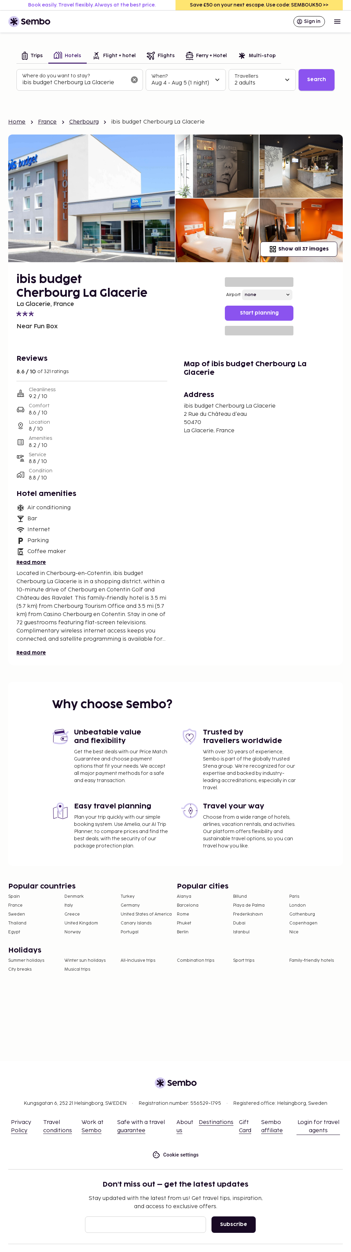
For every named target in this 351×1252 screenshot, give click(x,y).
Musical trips (77, 969)
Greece (72, 914)
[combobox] (74, 82)
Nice (294, 932)
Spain (14, 896)
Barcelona (187, 905)
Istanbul (241, 932)
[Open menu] (337, 21)
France (47, 122)
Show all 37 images (299, 249)
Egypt (14, 932)
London (297, 905)
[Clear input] (134, 80)
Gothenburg (302, 914)
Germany (130, 905)
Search (316, 79)
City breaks (20, 969)
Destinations (216, 1122)
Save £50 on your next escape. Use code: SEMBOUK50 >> (259, 5)
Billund (240, 896)
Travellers (246, 76)
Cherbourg (84, 122)
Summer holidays (26, 960)
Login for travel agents (318, 1126)
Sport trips (243, 960)
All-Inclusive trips (138, 960)
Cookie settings (175, 1155)
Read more (31, 562)
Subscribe (233, 1224)
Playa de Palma (249, 905)
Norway (72, 932)
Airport (233, 294)
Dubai (239, 923)
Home (17, 122)
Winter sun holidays (85, 960)
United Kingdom (81, 923)
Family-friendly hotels (311, 960)
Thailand (17, 923)
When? (160, 76)
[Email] (145, 1224)
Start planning (259, 313)
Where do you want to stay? (56, 76)
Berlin (183, 932)
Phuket (184, 923)
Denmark (74, 896)
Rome (183, 914)
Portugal (129, 932)
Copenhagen (303, 923)
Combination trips (195, 960)
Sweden (16, 914)
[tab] (32, 56)
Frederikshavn (248, 914)
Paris (294, 896)
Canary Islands (136, 923)
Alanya (184, 896)
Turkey (128, 896)
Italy (68, 905)
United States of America (146, 914)
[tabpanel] (175, 80)
